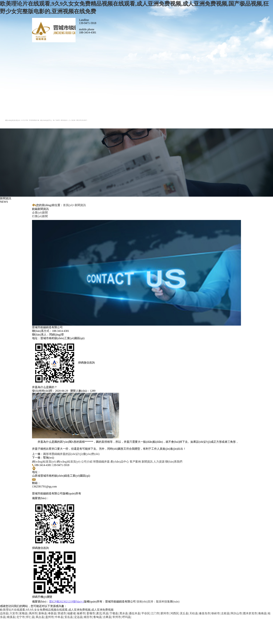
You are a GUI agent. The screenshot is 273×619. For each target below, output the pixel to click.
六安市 (14, 613)
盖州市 (49, 617)
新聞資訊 (80, 205)
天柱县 (193, 613)
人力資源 (159, 461)
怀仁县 (30, 617)
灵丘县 (184, 613)
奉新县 (52, 613)
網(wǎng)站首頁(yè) (44, 461)
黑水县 (123, 613)
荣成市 (62, 613)
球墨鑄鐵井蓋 (101, 461)
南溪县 (11, 617)
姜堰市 (91, 613)
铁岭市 (215, 613)
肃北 (99, 613)
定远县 (78, 617)
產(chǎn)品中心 (119, 461)
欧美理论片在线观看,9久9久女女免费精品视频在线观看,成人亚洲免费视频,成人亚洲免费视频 (57, 609)
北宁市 (20, 617)
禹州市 (33, 613)
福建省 (71, 613)
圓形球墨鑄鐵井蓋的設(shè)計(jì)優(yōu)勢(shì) (71, 453)
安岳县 (68, 617)
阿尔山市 (236, 613)
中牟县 (59, 617)
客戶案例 (135, 461)
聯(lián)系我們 (173, 461)
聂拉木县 (134, 613)
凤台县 (40, 617)
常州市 (116, 617)
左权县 (225, 613)
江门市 (155, 613)
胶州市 (165, 613)
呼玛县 (126, 617)
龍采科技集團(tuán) (158, 601)
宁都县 (114, 613)
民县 (105, 613)
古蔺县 (107, 617)
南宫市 (88, 617)
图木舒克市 (250, 613)
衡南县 (262, 613)
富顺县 (23, 613)
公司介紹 (86, 461)
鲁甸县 (97, 617)
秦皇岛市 (204, 613)
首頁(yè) (68, 205)
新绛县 (42, 613)
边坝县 (4, 613)
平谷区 (145, 613)
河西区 (174, 613)
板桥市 (81, 613)
